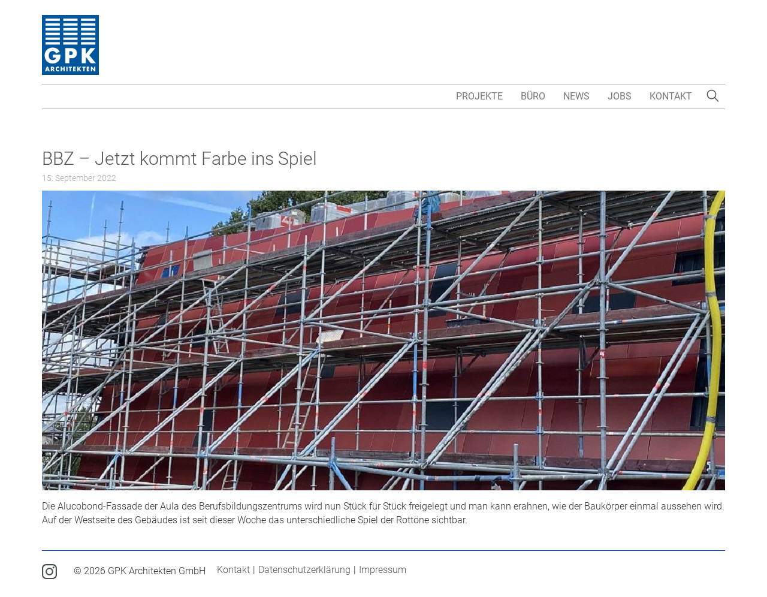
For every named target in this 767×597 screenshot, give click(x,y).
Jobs (620, 96)
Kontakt (671, 96)
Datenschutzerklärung (304, 569)
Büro (533, 96)
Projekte (479, 96)
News (576, 96)
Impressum (382, 569)
